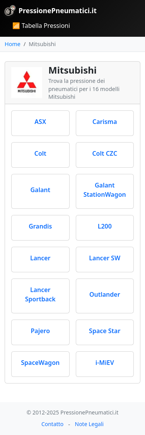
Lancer (40, 258)
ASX (40, 121)
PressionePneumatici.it (51, 10)
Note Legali (89, 424)
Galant (40, 190)
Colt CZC (104, 153)
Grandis (40, 226)
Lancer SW (104, 258)
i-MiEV (105, 362)
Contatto (52, 424)
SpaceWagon (40, 362)
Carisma (104, 121)
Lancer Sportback (40, 294)
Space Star (104, 331)
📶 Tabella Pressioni (41, 25)
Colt (40, 153)
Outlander (104, 294)
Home (12, 44)
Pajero (40, 331)
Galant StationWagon (105, 190)
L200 (105, 226)
